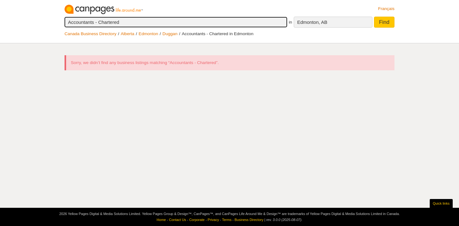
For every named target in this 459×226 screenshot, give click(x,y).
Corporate (197, 220)
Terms (226, 220)
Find (384, 22)
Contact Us (177, 220)
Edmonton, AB (312, 22)
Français (386, 8)
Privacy (213, 220)
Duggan (170, 33)
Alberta (127, 33)
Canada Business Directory (90, 33)
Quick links (441, 203)
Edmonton (148, 33)
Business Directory (249, 220)
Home (161, 220)
